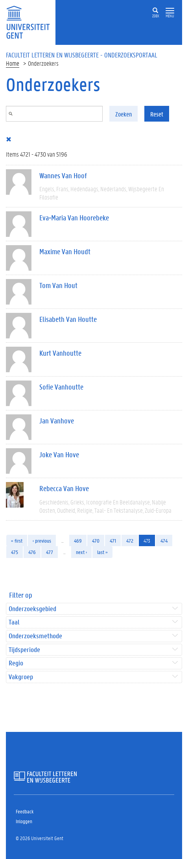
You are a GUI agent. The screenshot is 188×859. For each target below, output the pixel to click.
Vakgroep (21, 677)
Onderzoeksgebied (32, 609)
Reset (156, 114)
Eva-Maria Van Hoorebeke (74, 217)
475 (14, 552)
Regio (16, 663)
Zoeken (123, 114)
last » (102, 552)
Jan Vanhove (56, 420)
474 (164, 540)
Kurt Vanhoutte (60, 353)
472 (129, 540)
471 (113, 540)
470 (96, 540)
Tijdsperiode (24, 650)
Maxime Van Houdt (64, 251)
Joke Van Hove (59, 454)
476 (32, 552)
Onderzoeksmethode (35, 636)
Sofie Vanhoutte (61, 387)
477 (49, 552)
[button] (170, 10)
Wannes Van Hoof (63, 175)
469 (78, 540)
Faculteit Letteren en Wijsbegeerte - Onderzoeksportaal (81, 54)
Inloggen (24, 821)
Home (12, 63)
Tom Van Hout (58, 285)
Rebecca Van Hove (64, 488)
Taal (14, 622)
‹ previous (42, 540)
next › (81, 552)
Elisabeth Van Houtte (68, 319)
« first (16, 540)
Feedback (24, 811)
